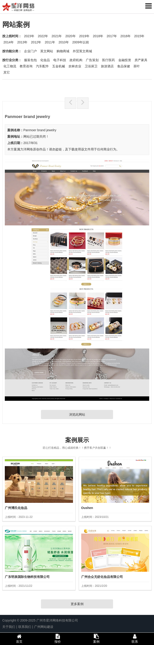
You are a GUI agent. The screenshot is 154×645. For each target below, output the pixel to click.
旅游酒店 (107, 66)
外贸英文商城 (82, 51)
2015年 (139, 36)
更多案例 (77, 604)
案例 (96, 638)
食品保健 (123, 66)
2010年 (64, 42)
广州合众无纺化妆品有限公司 (102, 577)
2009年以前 (80, 42)
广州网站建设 (43, 627)
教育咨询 (26, 66)
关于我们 (8, 627)
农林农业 (74, 66)
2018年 (98, 36)
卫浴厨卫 (91, 66)
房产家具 (141, 60)
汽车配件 (42, 66)
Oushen (87, 508)
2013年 (22, 42)
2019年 (84, 36)
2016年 (125, 36)
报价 (57, 638)
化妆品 (45, 60)
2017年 (112, 36)
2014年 (8, 42)
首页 (19, 638)
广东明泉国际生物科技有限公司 (27, 577)
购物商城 (63, 51)
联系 (135, 638)
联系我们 (24, 627)
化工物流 (9, 66)
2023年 (29, 36)
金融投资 (124, 60)
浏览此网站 (77, 414)
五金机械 (58, 66)
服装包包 (30, 60)
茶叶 (136, 66)
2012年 (36, 42)
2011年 (50, 42)
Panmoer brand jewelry (39, 130)
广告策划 (92, 60)
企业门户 (30, 51)
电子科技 (59, 60)
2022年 (43, 36)
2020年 (70, 36)
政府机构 (76, 60)
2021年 (56, 36)
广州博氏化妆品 (16, 508)
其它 (6, 72)
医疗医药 (108, 60)
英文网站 (46, 51)
